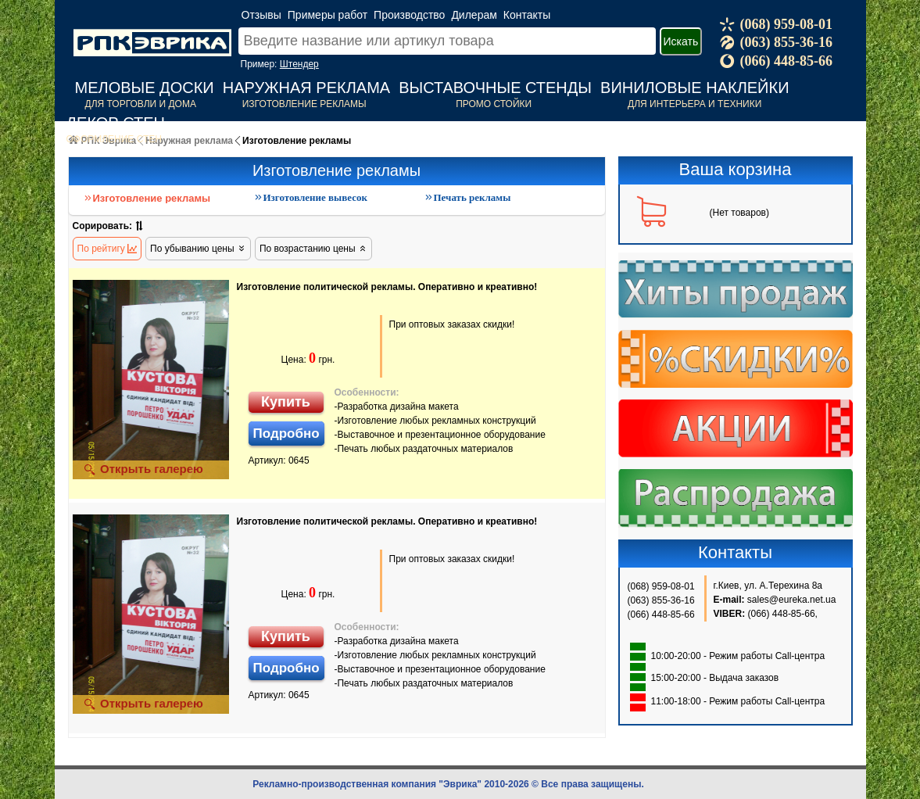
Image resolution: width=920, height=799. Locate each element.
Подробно (286, 433)
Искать (681, 41)
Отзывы (261, 15)
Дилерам (473, 15)
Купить (285, 402)
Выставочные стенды (495, 87)
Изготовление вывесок (310, 197)
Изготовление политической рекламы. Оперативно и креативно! (387, 286)
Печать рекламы (467, 197)
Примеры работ (327, 15)
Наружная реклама (306, 87)
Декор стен (116, 122)
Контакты (526, 15)
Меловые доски (144, 87)
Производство (409, 15)
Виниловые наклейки (694, 87)
